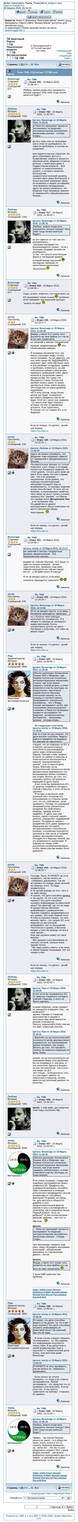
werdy (11, 317)
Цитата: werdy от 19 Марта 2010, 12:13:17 (45, 548)
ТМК (21, 58)
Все (37, 64)
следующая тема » (65, 56)
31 (32, 64)
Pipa (10, 656)
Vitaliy (11, 1140)
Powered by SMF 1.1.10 (18, 1516)
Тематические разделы (14, 48)
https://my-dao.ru (39, 431)
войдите (52, 3)
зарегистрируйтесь (14, 5)
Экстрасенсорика (16, 55)
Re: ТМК (32, 79)
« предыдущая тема (40, 1493)
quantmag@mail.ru (15, 30)
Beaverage (14, 79)
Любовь (12, 109)
